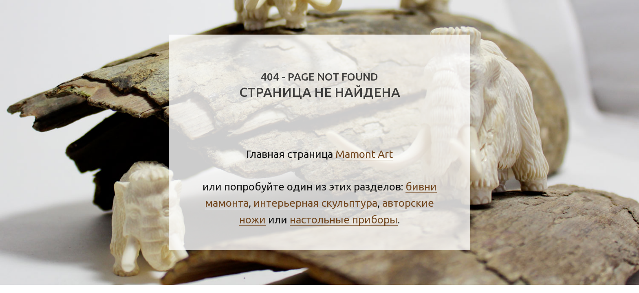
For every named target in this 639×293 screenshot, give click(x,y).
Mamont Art (364, 154)
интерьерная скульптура (315, 203)
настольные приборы (344, 219)
